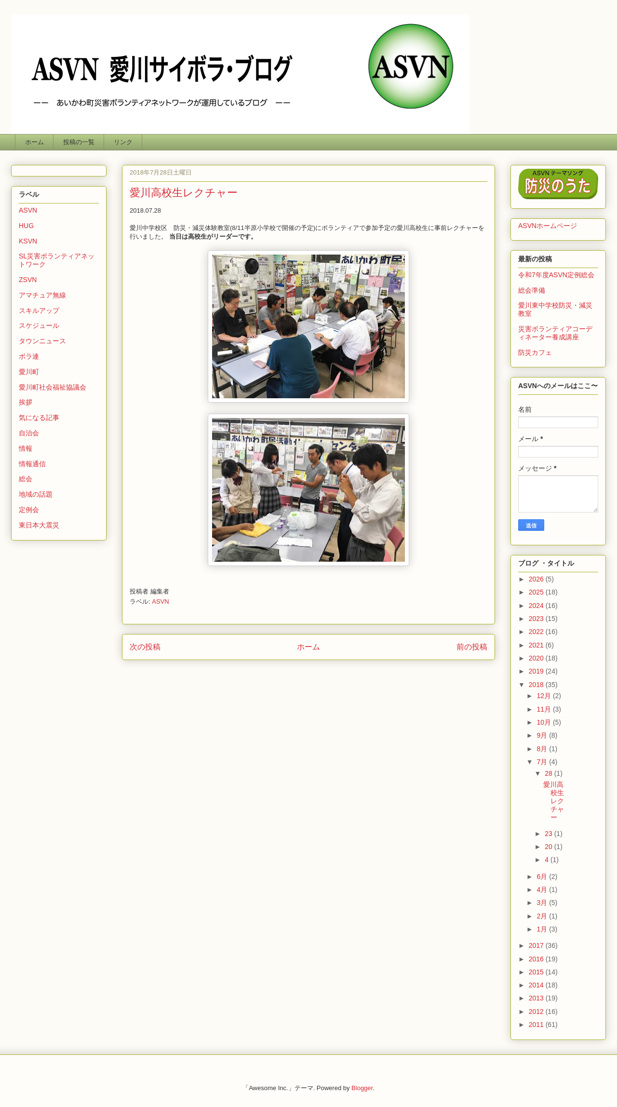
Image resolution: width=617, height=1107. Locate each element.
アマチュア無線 (42, 295)
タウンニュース (42, 341)
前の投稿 (471, 647)
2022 (537, 631)
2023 (537, 618)
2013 (537, 998)
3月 (543, 902)
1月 (543, 929)
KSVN (28, 241)
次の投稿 (145, 647)
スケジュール (39, 325)
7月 (543, 762)
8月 (543, 749)
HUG (26, 226)
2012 (537, 1011)
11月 (544, 709)
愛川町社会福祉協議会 (52, 387)
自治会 (29, 433)
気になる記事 (39, 417)
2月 (543, 916)
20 (549, 846)
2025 (537, 592)
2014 (537, 985)
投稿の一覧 (78, 142)
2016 (537, 959)
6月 (543, 876)
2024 (537, 605)
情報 (25, 448)
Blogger (362, 1088)
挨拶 (25, 402)
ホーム (34, 142)
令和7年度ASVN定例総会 (556, 275)
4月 (543, 889)
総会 (25, 479)
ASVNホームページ (547, 226)
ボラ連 (29, 356)
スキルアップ (39, 310)
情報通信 (32, 464)
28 (549, 773)
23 (549, 833)
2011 (537, 1024)
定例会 (29, 509)
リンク (123, 142)
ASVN (160, 601)
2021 (537, 645)
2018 (537, 684)
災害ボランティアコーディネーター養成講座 (555, 333)
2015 (537, 972)
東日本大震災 (39, 525)
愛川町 (29, 372)
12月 (544, 696)
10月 (544, 722)
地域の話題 (36, 494)
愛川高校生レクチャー (553, 801)
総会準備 (531, 290)
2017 (537, 945)
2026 (537, 579)
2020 (537, 658)
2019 (537, 671)
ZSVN (28, 280)
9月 (543, 735)
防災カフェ (535, 352)
